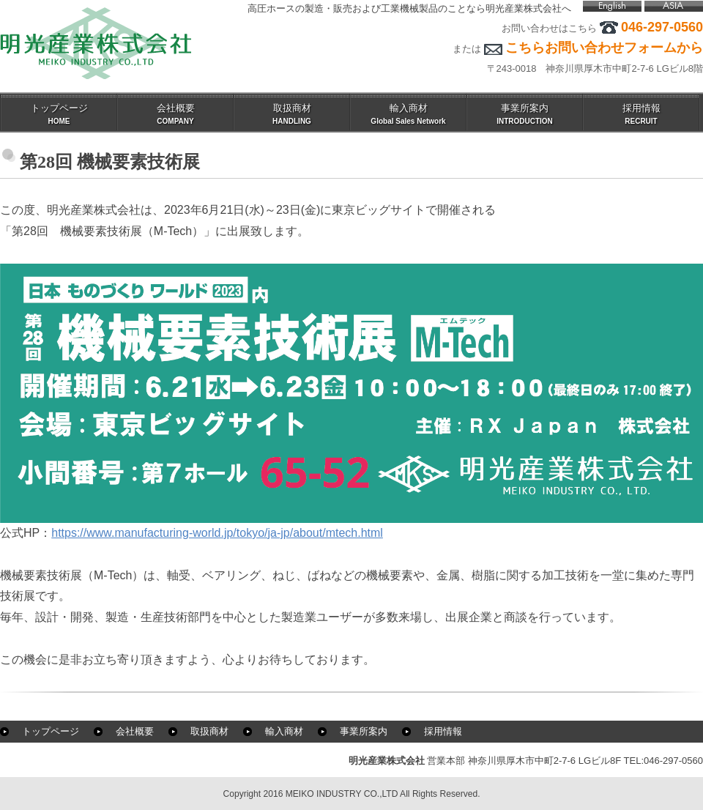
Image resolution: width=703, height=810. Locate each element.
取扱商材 (209, 731)
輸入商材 (284, 731)
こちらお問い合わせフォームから (604, 47)
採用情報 (443, 731)
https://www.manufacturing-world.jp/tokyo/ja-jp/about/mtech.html (217, 533)
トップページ (50, 731)
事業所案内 (363, 731)
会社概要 (135, 731)
